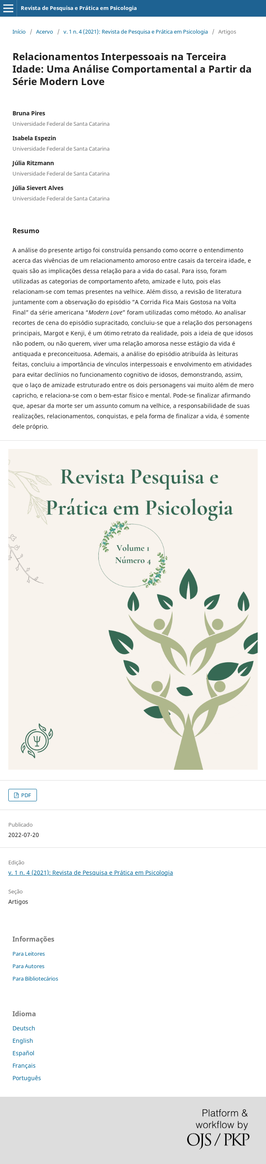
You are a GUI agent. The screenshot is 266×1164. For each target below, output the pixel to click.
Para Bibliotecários (35, 978)
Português (26, 1078)
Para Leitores (28, 953)
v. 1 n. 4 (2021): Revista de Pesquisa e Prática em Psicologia (135, 31)
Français (24, 1065)
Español (23, 1053)
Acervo (44, 31)
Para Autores (28, 966)
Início (19, 31)
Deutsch (23, 1028)
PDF (25, 795)
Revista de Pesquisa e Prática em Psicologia (79, 8)
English (22, 1040)
